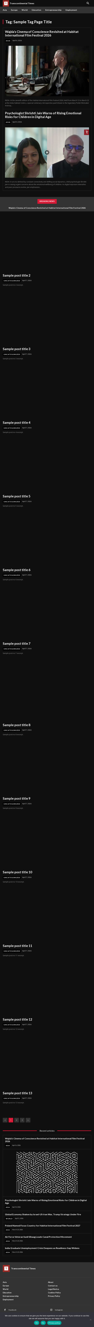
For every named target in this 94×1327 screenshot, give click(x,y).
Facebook (12, 1310)
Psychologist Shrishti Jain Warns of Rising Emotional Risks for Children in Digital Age (43, 115)
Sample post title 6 (16, 570)
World (9, 1219)
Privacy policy (54, 1323)
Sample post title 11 (17, 946)
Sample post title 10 (17, 872)
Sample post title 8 (16, 725)
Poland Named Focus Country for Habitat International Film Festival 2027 (42, 1225)
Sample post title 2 (16, 275)
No (43, 1323)
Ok (36, 1323)
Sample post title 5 (16, 496)
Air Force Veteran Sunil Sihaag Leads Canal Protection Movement (38, 1236)
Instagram (59, 1310)
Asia (8, 41)
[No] (90, 1319)
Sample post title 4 (16, 422)
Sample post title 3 (16, 349)
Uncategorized (12, 281)
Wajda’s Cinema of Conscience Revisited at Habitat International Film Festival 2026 (42, 33)
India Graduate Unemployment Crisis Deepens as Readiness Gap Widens (42, 1248)
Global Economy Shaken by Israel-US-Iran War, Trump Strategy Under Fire (43, 1214)
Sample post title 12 (17, 1019)
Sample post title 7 (16, 643)
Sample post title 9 (16, 798)
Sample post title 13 (17, 1093)
